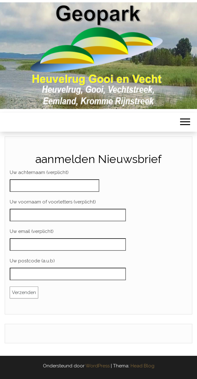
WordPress (98, 366)
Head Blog (142, 366)
